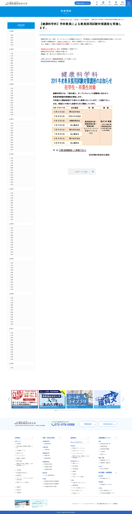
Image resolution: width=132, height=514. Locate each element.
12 (74, 410)
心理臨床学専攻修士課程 (50, 486)
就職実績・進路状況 (105, 462)
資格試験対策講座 (104, 449)
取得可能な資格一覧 (105, 443)
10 (70, 410)
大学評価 (18, 470)
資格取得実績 (103, 446)
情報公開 (18, 475)
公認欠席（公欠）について (79, 482)
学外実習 (102, 451)
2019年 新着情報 (84, 19)
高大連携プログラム (105, 478)
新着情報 (76, 19)
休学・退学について (77, 490)
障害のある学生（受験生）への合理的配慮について (24, 464)
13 (76, 410)
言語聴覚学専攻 (48, 469)
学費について (75, 463)
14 (77, 410)
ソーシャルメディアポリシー (88, 503)
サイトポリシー (76, 503)
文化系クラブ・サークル (78, 450)
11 (72, 410)
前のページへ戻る (81, 172)
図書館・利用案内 (20, 458)
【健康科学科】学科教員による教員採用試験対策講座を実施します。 (108, 19)
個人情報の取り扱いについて (104, 503)
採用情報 (115, 503)
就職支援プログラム (105, 460)
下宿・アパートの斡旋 (77, 476)
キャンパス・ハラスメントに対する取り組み (24, 478)
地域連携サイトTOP (106, 484)
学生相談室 (75, 468)
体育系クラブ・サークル (78, 448)
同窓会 (18, 490)
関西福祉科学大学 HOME (66, 19)
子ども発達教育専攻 (49, 475)
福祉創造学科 (47, 443)
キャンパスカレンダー (77, 453)
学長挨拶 (18, 443)
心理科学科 (47, 449)
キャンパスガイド (20, 455)
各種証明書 (75, 485)
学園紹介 (18, 487)
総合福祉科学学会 (21, 473)
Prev (9, 399)
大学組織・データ (20, 450)
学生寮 (74, 474)
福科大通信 (19, 461)
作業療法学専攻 (48, 466)
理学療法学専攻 (48, 464)
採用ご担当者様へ (104, 468)
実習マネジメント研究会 (22, 482)
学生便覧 (18, 492)
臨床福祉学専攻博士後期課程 (51, 484)
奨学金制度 (75, 466)
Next (123, 399)
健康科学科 (47, 455)
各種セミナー (103, 454)
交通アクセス (19, 453)
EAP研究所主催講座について (107, 493)
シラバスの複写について (78, 488)
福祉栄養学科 (47, 458)
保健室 (74, 471)
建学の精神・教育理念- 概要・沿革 (24, 447)
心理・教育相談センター (106, 490)
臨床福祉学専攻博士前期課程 (51, 481)
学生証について (76, 493)
